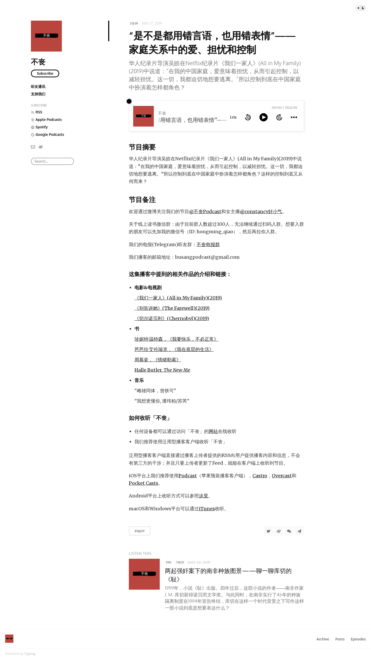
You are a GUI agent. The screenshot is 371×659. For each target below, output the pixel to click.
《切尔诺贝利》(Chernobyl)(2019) (171, 318)
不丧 (38, 61)
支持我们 (38, 94)
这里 (203, 496)
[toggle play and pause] (263, 117)
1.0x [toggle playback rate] (233, 117)
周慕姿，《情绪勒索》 (157, 360)
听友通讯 (38, 86)
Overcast (282, 476)
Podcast (188, 476)
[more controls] (294, 117)
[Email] (33, 146)
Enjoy (140, 531)
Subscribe (45, 73)
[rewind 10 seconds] (248, 117)
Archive (322, 639)
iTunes (207, 509)
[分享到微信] (289, 531)
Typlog (29, 654)
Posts (340, 639)
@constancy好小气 (261, 211)
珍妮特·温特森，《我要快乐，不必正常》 (176, 339)
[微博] (41, 146)
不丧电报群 (208, 244)
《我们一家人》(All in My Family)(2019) (178, 298)
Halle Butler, (162, 370)
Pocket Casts (143, 483)
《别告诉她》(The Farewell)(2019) (171, 308)
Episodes (358, 639)
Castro (259, 476)
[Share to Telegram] (299, 531)
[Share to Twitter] (268, 531)
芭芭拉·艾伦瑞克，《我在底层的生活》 (174, 349)
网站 (213, 431)
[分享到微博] (278, 531)
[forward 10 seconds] (279, 117)
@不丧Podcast (205, 211)
